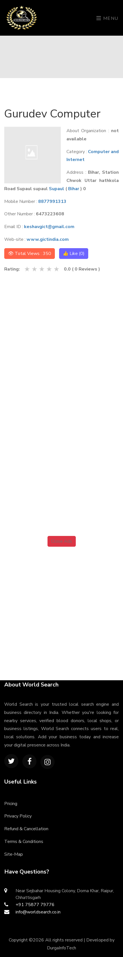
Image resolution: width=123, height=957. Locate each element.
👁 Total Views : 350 (29, 253)
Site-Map (13, 854)
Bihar (73, 189)
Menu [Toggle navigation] (107, 18)
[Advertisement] (61, 336)
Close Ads (61, 541)
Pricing (10, 804)
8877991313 (52, 201)
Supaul (56, 189)
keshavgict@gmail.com (49, 227)
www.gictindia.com (48, 239)
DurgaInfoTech (61, 948)
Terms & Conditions (23, 841)
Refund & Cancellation (26, 829)
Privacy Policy (18, 816)
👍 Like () (74, 253)
